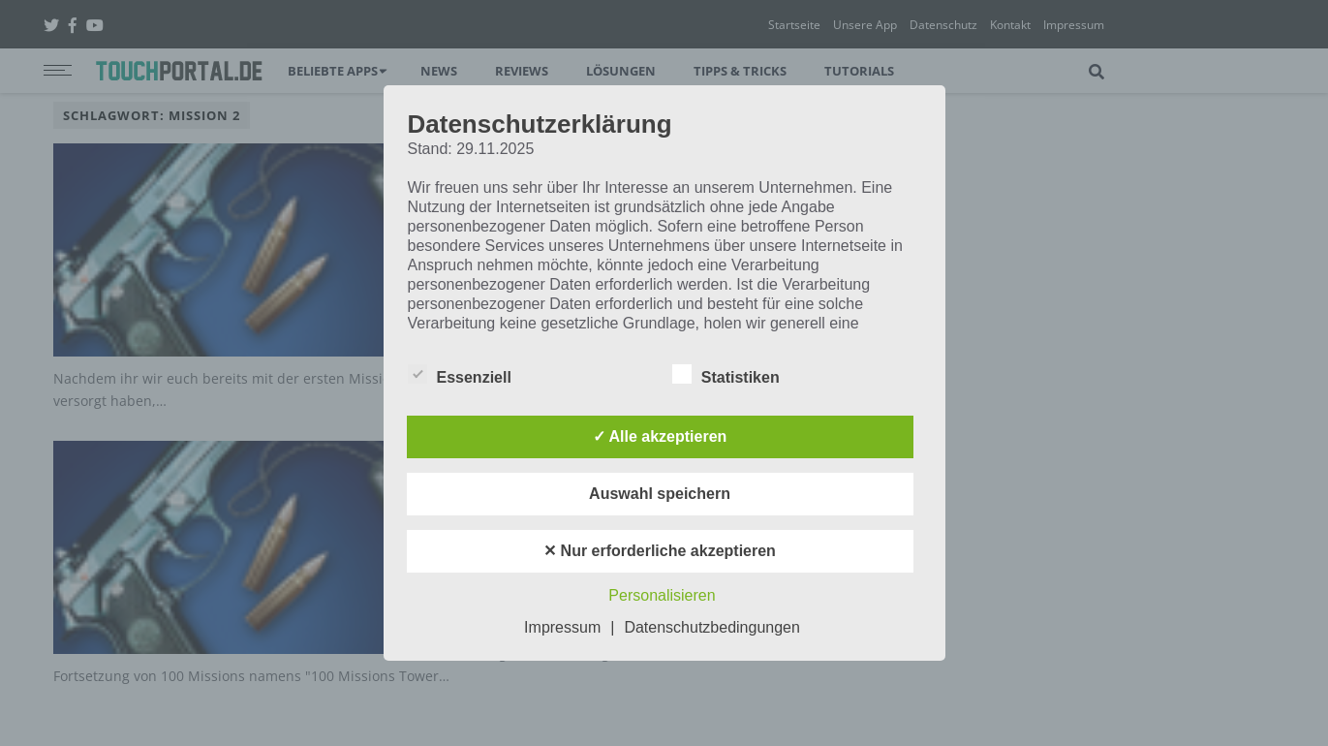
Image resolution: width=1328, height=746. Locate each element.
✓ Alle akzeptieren (660, 436)
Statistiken (726, 374)
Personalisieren (661, 595)
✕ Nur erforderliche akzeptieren (659, 551)
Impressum (562, 627)
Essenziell (459, 374)
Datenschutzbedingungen (711, 627)
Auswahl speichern (659, 493)
